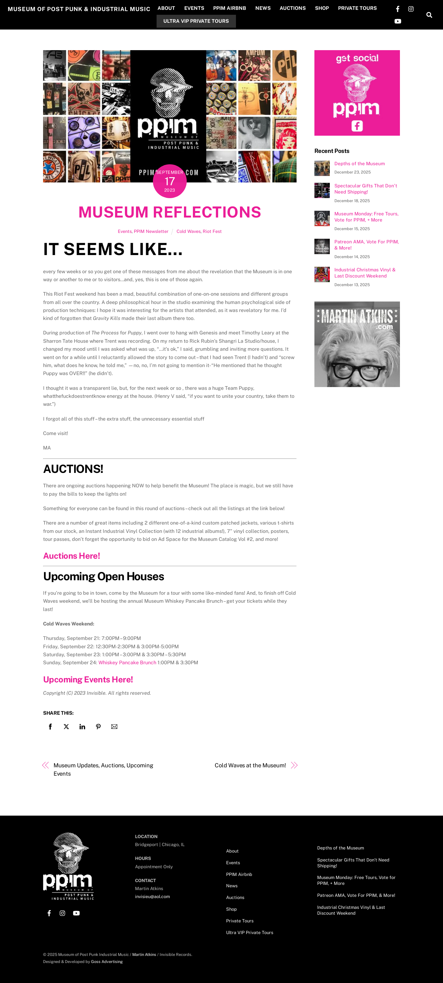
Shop (327, 8)
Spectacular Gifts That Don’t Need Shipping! (365, 188)
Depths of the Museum (359, 163)
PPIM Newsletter (151, 231)
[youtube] (397, 20)
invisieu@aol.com (152, 896)
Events (199, 8)
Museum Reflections (169, 212)
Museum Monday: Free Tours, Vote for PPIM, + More (366, 216)
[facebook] (397, 8)
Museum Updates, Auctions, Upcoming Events (103, 769)
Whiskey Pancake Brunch (127, 662)
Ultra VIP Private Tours (201, 21)
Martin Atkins (144, 954)
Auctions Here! (71, 556)
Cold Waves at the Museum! (250, 765)
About (171, 8)
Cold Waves (189, 231)
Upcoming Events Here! (88, 679)
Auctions (298, 8)
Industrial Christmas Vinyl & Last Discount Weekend (365, 272)
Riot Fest (212, 231)
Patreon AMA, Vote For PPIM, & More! (366, 244)
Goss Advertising (107, 961)
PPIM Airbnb (234, 8)
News (268, 8)
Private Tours (362, 8)
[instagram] (411, 8)
